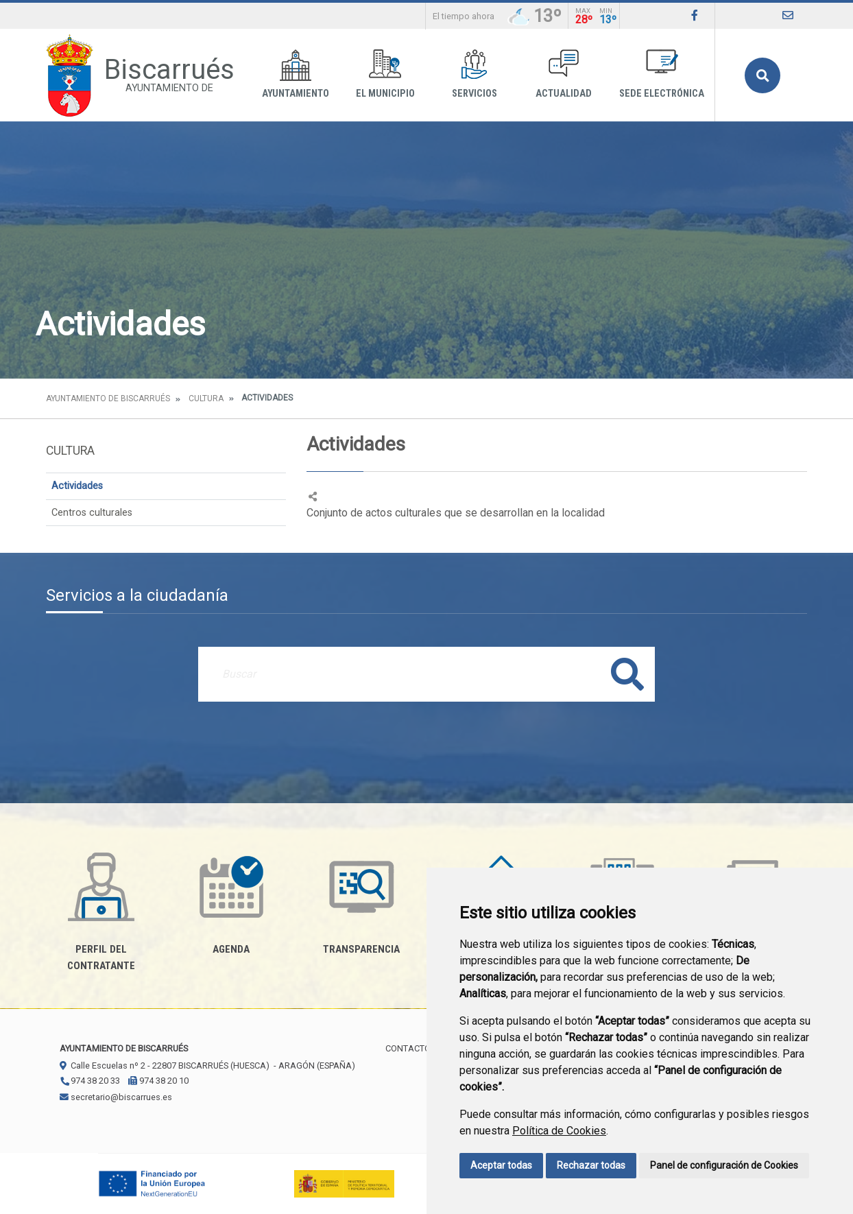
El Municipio (385, 74)
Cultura (206, 398)
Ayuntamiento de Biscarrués (108, 398)
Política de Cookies (559, 1130)
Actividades (77, 486)
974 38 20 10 (158, 1080)
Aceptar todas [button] (501, 1165)
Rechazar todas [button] (591, 1165)
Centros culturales (91, 513)
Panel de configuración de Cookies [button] (724, 1165)
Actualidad (564, 74)
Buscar (762, 75)
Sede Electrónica (661, 74)
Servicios (474, 74)
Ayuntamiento (295, 74)
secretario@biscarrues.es (116, 1097)
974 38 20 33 (90, 1080)
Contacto (408, 1048)
